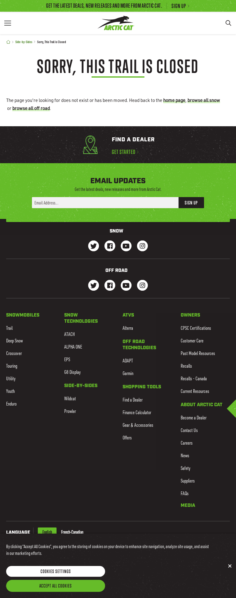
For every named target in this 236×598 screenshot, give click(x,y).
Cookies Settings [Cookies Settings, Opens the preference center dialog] (56, 575)
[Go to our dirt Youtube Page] (126, 286)
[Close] (230, 570)
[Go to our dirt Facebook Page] (109, 286)
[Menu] (7, 23)
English (47, 532)
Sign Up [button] (191, 202)
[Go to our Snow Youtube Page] (126, 246)
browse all (203, 100)
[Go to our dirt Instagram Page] (93, 286)
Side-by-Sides (23, 41)
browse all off (31, 108)
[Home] (8, 42)
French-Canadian (72, 532)
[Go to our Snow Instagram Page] (142, 246)
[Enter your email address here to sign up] (105, 202)
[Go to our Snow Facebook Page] (109, 246)
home (174, 100)
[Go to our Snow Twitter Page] (93, 246)
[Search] (228, 23)
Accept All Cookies (55, 590)
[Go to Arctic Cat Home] (115, 23)
